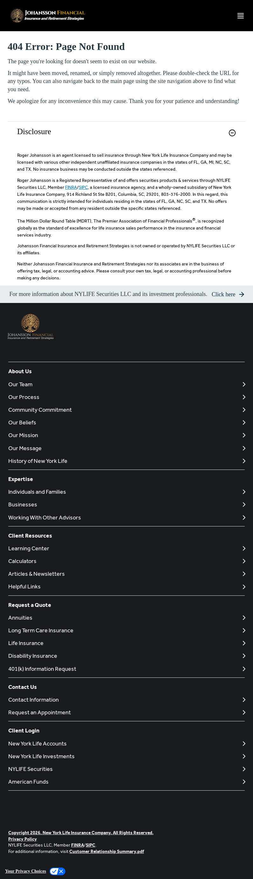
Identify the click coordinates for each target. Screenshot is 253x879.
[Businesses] (126, 504)
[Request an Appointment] (126, 712)
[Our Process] (126, 397)
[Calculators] (126, 561)
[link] (126, 137)
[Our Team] (126, 384)
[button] (232, 133)
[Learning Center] (126, 548)
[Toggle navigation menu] (240, 15)
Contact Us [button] (22, 686)
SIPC (83, 187)
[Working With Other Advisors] (126, 517)
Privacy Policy (22, 838)
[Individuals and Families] (126, 492)
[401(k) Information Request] (126, 669)
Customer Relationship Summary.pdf (106, 851)
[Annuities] (126, 617)
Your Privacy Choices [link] (25, 871)
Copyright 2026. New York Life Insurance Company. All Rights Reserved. (81, 832)
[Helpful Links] (126, 586)
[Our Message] (126, 448)
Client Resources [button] (30, 535)
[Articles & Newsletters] (126, 574)
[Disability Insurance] (126, 656)
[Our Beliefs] (126, 422)
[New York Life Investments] (126, 756)
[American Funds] (126, 782)
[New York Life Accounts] (126, 743)
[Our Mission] (126, 435)
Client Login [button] (23, 730)
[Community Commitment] (126, 410)
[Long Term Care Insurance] (126, 630)
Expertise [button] (20, 479)
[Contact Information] (126, 700)
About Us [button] (20, 371)
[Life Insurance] (126, 643)
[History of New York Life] (126, 461)
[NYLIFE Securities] (126, 769)
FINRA (71, 187)
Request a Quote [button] (29, 604)
